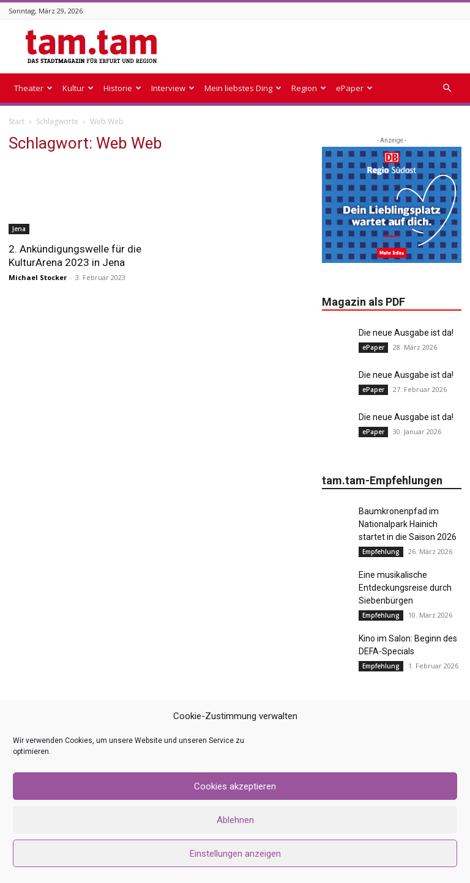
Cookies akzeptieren (235, 786)
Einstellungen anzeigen (235, 853)
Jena (19, 228)
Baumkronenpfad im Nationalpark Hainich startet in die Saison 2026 (408, 524)
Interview (173, 88)
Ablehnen (235, 820)
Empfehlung (381, 551)
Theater (33, 88)
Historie (122, 88)
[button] (446, 88)
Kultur (78, 88)
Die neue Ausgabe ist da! (406, 333)
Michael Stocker (38, 277)
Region (308, 88)
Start (16, 121)
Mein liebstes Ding (243, 88)
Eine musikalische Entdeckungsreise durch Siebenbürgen (405, 587)
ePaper (354, 88)
